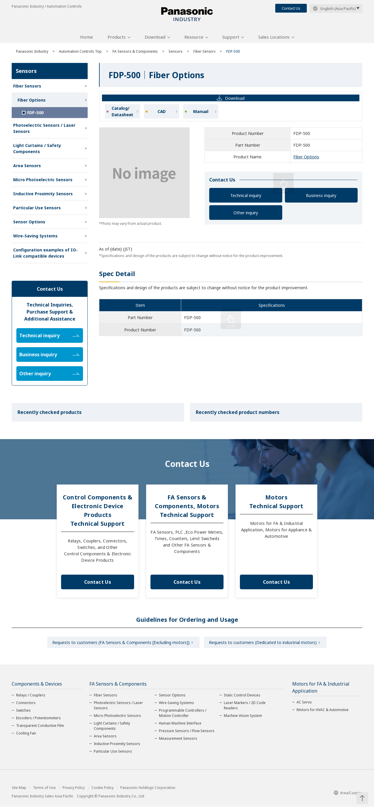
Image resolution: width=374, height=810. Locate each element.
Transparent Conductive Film (40, 728)
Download (155, 39)
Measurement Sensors (178, 741)
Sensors (176, 53)
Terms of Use (44, 791)
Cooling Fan (26, 736)
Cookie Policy (102, 791)
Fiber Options (306, 159)
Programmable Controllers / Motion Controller (182, 716)
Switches (23, 713)
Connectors (26, 705)
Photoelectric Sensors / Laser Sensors (44, 130)
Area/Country (348, 795)
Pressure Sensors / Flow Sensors (186, 734)
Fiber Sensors (205, 53)
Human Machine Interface (180, 726)
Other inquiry (245, 215)
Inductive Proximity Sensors (43, 195)
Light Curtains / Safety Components (37, 150)
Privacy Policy (74, 791)
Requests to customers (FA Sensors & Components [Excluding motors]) (120, 645)
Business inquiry (321, 197)
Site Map (19, 791)
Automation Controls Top (80, 53)
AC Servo (304, 705)
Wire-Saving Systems (35, 238)
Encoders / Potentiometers (38, 721)
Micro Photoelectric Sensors (42, 181)
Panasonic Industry (32, 53)
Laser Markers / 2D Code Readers (245, 708)
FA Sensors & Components (135, 53)
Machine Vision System (243, 718)
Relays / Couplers (30, 698)
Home (86, 39)
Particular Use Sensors (37, 210)
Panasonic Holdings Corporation (147, 791)
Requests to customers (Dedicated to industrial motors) (264, 645)
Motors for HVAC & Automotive (323, 712)
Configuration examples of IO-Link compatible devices (45, 255)
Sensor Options (29, 224)
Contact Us (291, 8)
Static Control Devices (242, 698)
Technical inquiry (245, 197)
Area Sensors (27, 167)
